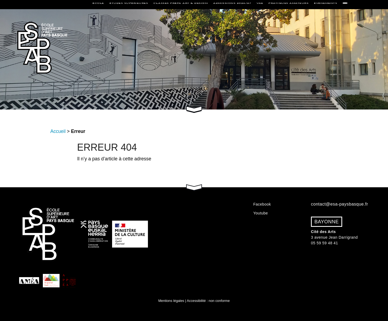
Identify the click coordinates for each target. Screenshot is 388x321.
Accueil (58, 131)
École (98, 4)
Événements (325, 4)
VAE (260, 4)
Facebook (262, 204)
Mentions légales (171, 301)
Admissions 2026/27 (232, 4)
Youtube (260, 213)
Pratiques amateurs (288, 4)
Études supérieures (128, 4)
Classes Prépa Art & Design (180, 4)
